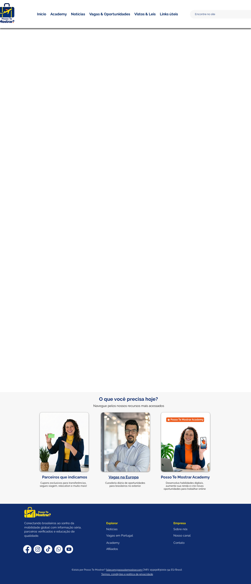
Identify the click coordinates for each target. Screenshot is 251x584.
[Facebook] (27, 549)
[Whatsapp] (58, 549)
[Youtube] (69, 549)
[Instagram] (38, 549)
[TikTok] (48, 549)
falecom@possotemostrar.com (124, 569)
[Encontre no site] (222, 14)
